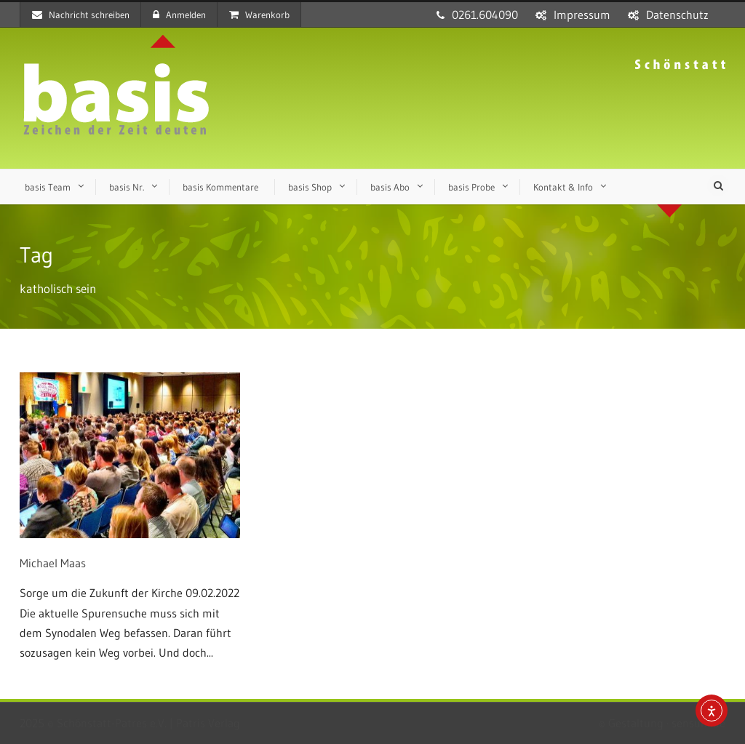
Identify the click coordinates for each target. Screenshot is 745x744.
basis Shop (310, 187)
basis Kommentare (220, 187)
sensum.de (698, 723)
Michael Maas (53, 563)
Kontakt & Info (563, 187)
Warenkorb (259, 14)
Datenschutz (677, 14)
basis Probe (471, 187)
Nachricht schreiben (81, 14)
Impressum (582, 14)
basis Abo (390, 187)
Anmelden (179, 14)
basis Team (48, 187)
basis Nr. (126, 187)
